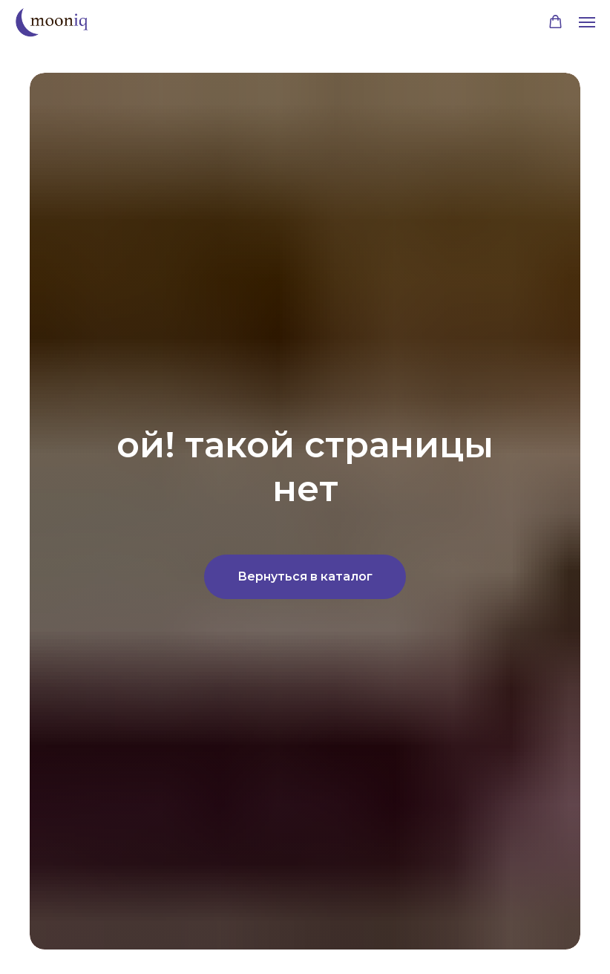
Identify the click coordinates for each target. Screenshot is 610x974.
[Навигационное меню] (587, 22)
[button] (555, 22)
